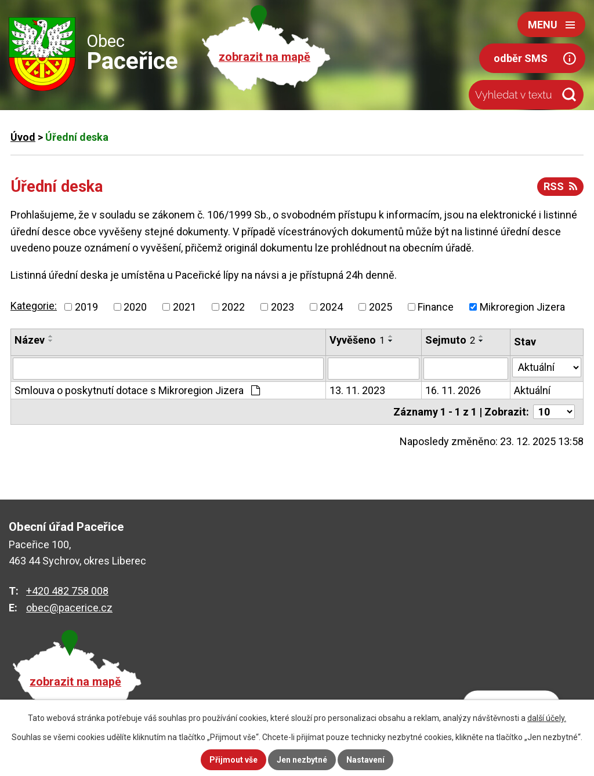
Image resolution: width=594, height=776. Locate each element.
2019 (86, 307)
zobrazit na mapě (264, 57)
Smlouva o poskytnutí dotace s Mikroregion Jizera (137, 390)
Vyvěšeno (357, 340)
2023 (282, 307)
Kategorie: (33, 306)
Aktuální (532, 390)
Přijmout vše (233, 759)
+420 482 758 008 (67, 591)
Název (30, 340)
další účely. (546, 718)
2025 (380, 307)
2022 (233, 307)
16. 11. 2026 (453, 390)
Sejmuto (450, 340)
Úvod (22, 137)
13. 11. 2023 (357, 390)
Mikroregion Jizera (522, 307)
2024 (331, 307)
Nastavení (365, 759)
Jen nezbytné (302, 759)
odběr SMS (521, 58)
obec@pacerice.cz (69, 608)
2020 (135, 307)
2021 (184, 307)
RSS (560, 186)
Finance (436, 307)
